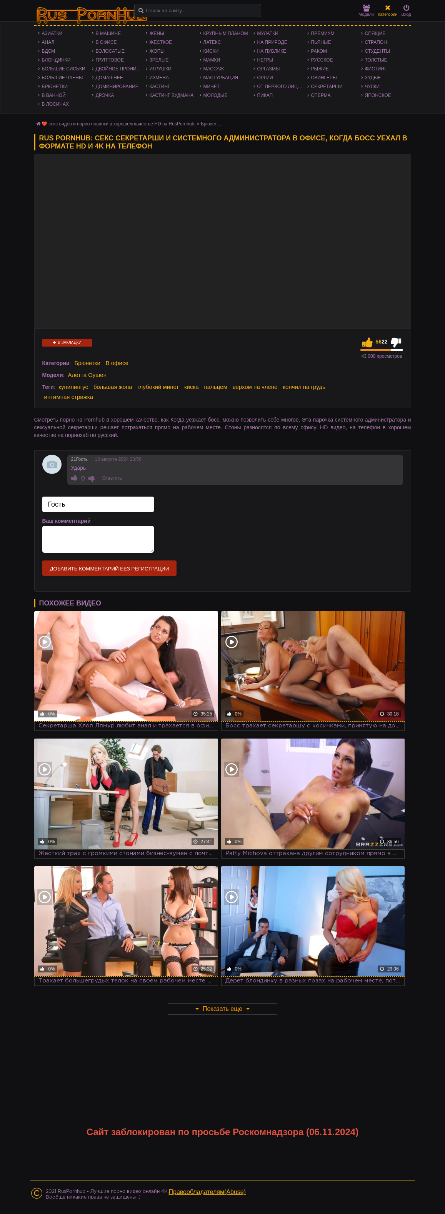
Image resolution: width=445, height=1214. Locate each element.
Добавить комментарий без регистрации (109, 569)
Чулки (372, 86)
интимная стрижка (68, 397)
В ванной (54, 95)
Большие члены (62, 77)
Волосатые (110, 51)
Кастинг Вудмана (172, 95)
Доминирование (117, 86)
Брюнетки (55, 86)
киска (191, 387)
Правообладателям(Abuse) (207, 1192)
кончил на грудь (304, 387)
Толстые (376, 60)
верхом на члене (255, 387)
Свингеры (324, 77)
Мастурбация (220, 77)
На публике (272, 51)
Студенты (377, 51)
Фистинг (376, 69)
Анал (48, 42)
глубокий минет (158, 387)
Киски (211, 51)
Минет (211, 86)
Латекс (212, 42)
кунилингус (73, 387)
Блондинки (56, 60)
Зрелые (159, 60)
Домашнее (109, 77)
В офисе (106, 42)
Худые (373, 77)
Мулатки (267, 33)
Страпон (376, 42)
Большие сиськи (63, 69)
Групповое (110, 60)
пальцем (215, 387)
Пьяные (321, 42)
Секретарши (327, 86)
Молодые (215, 95)
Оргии (265, 77)
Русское (322, 60)
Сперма (321, 95)
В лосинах (55, 104)
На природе (272, 42)
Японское (378, 95)
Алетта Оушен (87, 375)
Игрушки (161, 69)
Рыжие (320, 69)
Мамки (211, 60)
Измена (159, 77)
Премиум (323, 33)
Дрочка (105, 95)
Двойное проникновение (121, 69)
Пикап (265, 95)
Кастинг (160, 86)
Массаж (213, 69)
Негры (265, 60)
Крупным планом (225, 33)
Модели (366, 11)
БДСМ (48, 51)
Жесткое (161, 42)
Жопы (157, 51)
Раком (319, 51)
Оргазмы (268, 69)
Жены (157, 33)
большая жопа (112, 387)
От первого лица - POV (282, 86)
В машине (108, 33)
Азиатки (52, 33)
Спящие (375, 33)
